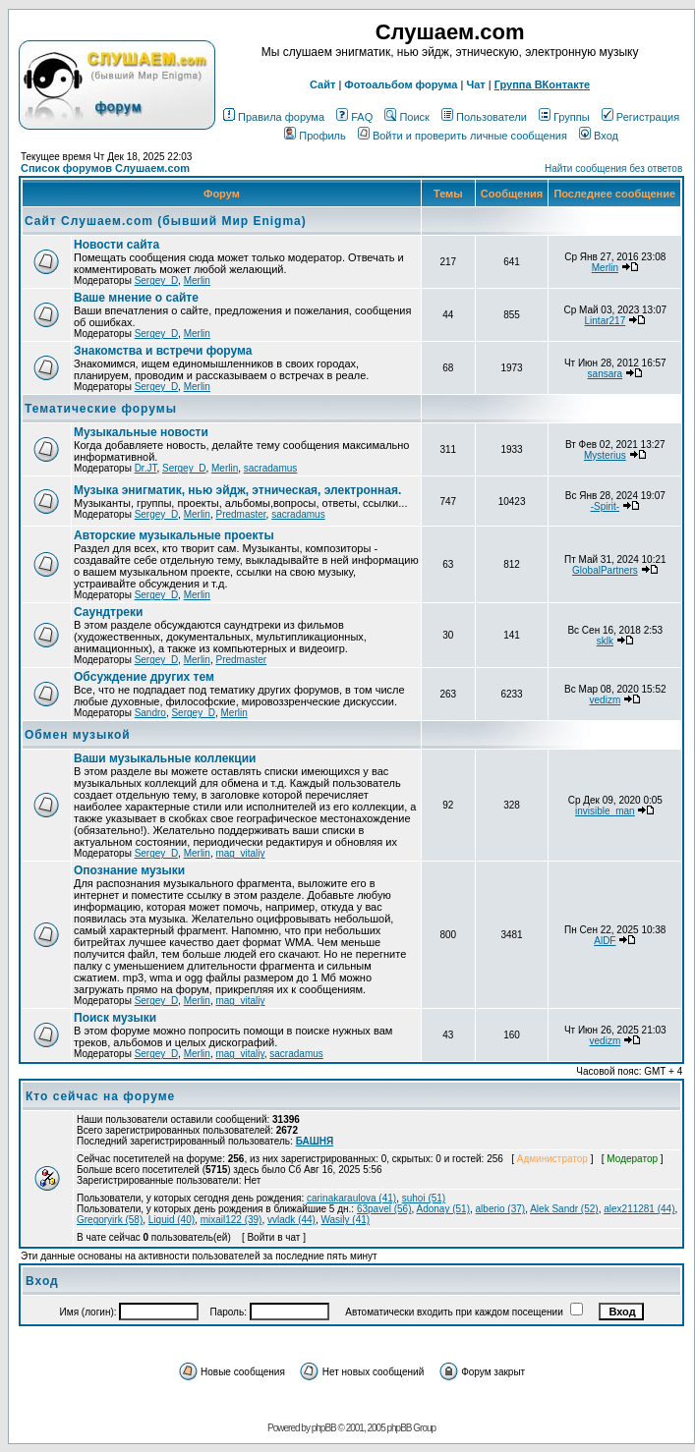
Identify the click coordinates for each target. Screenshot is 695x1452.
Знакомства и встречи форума (163, 351)
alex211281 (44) (639, 1208)
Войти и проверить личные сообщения (462, 135)
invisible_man (605, 811)
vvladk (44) (291, 1219)
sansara (605, 373)
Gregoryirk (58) (110, 1219)
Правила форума (273, 117)
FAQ (354, 117)
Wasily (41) (345, 1219)
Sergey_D (156, 280)
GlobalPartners (605, 570)
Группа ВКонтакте (542, 84)
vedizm (605, 700)
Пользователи (484, 117)
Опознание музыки (129, 870)
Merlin (197, 280)
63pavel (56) (384, 1208)
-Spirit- (605, 506)
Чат (475, 84)
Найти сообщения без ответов (613, 168)
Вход (598, 135)
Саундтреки (108, 612)
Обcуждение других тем (144, 677)
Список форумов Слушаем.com (105, 168)
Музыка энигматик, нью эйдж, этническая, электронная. (237, 490)
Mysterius (605, 455)
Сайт (322, 84)
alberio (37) (501, 1208)
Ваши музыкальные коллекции (165, 758)
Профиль (315, 135)
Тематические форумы (101, 409)
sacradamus (270, 468)
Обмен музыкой (78, 735)
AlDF (604, 940)
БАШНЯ (315, 1141)
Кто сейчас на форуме (100, 1096)
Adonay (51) (443, 1208)
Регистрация (640, 117)
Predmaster (240, 514)
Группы (564, 117)
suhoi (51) (423, 1198)
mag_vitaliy (239, 853)
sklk (605, 641)
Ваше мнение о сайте (136, 298)
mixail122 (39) (231, 1219)
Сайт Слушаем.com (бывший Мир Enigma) (166, 221)
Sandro (150, 712)
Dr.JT (146, 468)
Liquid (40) (171, 1219)
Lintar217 (605, 320)
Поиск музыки (115, 1018)
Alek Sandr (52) (564, 1208)
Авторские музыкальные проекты (174, 535)
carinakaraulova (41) (351, 1198)
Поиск (406, 117)
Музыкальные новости (141, 432)
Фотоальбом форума (400, 84)
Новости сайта (116, 244)
